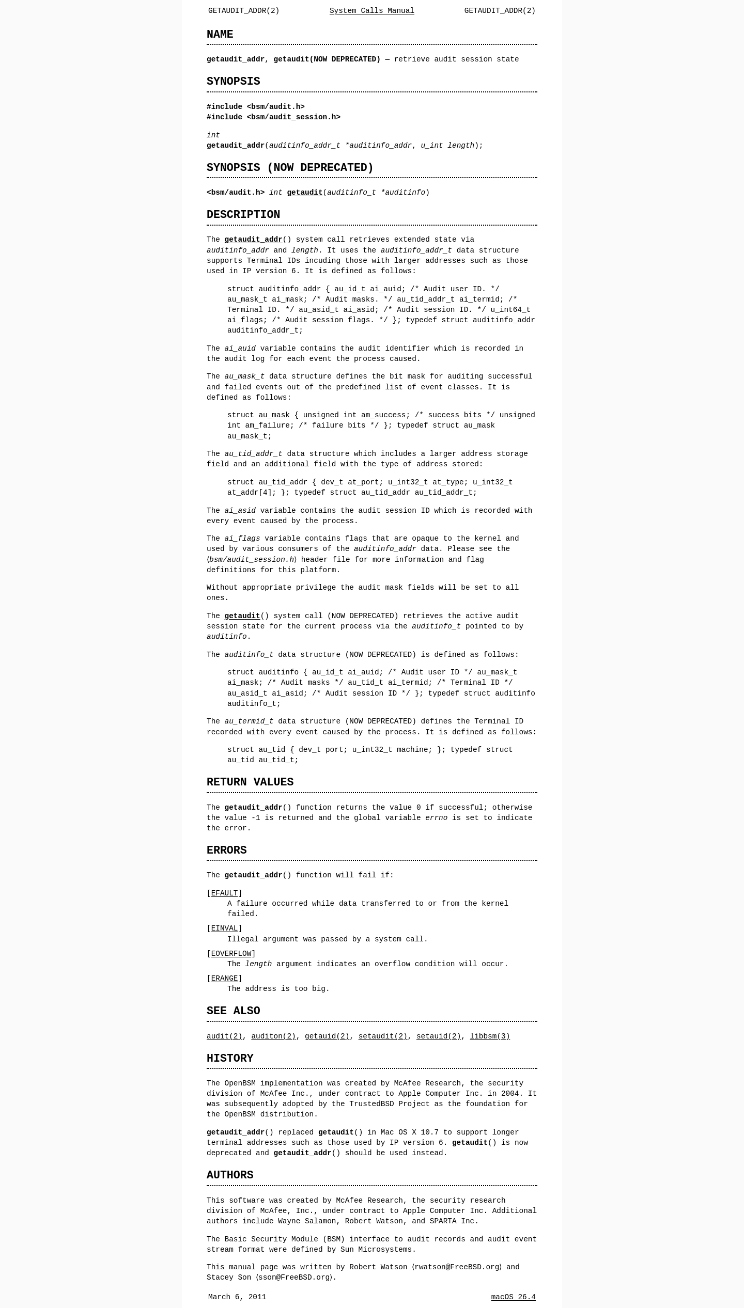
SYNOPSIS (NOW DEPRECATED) (290, 167)
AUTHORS (230, 1175)
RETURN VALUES (250, 782)
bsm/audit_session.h (293, 117)
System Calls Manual (372, 10)
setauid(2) (438, 1036)
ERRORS (227, 850)
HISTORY (230, 1058)
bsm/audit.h (275, 107)
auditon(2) (273, 1036)
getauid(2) (327, 1036)
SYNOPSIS (233, 81)
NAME (220, 34)
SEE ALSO (233, 1010)
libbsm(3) (490, 1036)
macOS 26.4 (513, 1297)
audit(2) (224, 1036)
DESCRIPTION (243, 214)
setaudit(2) (383, 1036)
